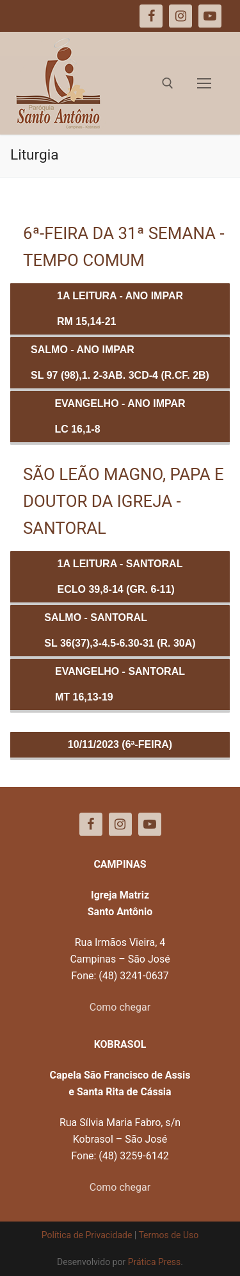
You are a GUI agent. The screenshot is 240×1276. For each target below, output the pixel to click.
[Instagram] (120, 824)
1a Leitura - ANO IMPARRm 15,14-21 (120, 308)
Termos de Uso (168, 1235)
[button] (27, 41)
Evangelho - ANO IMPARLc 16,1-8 (119, 416)
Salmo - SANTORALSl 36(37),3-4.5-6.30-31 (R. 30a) (119, 630)
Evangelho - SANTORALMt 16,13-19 (120, 684)
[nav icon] (204, 83)
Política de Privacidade (87, 1235)
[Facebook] (90, 824)
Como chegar (120, 1007)
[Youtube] (149, 824)
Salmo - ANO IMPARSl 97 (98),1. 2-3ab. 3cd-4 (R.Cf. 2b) (120, 362)
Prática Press (154, 1262)
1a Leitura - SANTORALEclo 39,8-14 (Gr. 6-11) (120, 576)
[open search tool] (167, 83)
